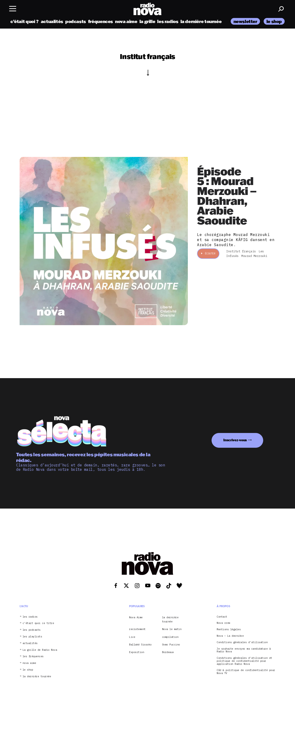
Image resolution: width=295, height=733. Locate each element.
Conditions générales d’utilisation (242, 642)
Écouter (208, 253)
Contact (222, 616)
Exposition (136, 652)
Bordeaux (168, 652)
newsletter (245, 21)
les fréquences (33, 656)
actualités (52, 21)
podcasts (75, 21)
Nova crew (223, 622)
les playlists (32, 636)
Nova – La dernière (230, 635)
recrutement (137, 629)
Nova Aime (136, 617)
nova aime (126, 21)
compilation (170, 637)
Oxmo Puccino (171, 644)
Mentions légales (229, 629)
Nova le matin (172, 629)
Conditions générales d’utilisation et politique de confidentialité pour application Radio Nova (244, 660)
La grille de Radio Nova (40, 649)
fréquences (100, 21)
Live (132, 637)
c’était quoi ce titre (38, 623)
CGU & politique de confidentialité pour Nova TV (246, 672)
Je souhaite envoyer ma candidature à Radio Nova (244, 650)
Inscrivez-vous (235, 440)
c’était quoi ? (24, 21)
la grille (147, 21)
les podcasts (32, 629)
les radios (167, 21)
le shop (274, 21)
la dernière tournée (201, 21)
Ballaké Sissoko (140, 644)
